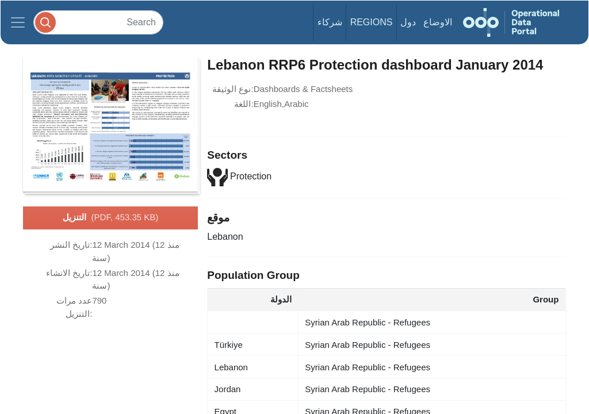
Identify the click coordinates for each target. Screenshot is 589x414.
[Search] (98, 22)
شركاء (330, 22)
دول (408, 22)
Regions (371, 22)
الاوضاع (437, 22)
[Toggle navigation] (17, 22)
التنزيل (111, 218)
